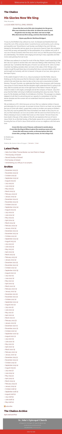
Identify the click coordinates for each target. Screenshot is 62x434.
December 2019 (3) (11, 357)
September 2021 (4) (11, 302)
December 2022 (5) (11, 262)
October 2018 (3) (10, 389)
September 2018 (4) (11, 391)
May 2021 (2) (9, 312)
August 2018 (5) (10, 394)
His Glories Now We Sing (21, 18)
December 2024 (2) (11, 199)
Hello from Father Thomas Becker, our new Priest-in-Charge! (25, 152)
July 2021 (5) (9, 307)
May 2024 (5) (9, 218)
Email (37, 143)
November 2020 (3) (11, 328)
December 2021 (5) (11, 294)
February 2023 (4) (11, 257)
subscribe (9, 406)
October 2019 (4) (10, 362)
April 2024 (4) (9, 220)
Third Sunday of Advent (13, 155)
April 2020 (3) (9, 347)
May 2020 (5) (9, 344)
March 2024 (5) (10, 223)
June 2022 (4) (9, 278)
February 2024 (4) (11, 225)
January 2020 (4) (10, 355)
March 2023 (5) (10, 254)
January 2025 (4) (10, 196)
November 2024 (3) (11, 202)
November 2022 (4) (11, 265)
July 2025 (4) (9, 183)
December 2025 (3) (11, 170)
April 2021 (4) (9, 315)
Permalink (31, 143)
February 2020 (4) (11, 352)
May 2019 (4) (9, 376)
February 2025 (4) (11, 194)
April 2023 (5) (9, 252)
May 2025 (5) (9, 189)
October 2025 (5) (10, 175)
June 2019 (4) (9, 373)
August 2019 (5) (10, 368)
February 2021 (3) (11, 320)
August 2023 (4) (10, 241)
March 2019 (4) (10, 381)
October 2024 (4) (11, 204)
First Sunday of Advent (12, 160)
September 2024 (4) (11, 207)
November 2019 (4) (11, 360)
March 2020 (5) (10, 349)
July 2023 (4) (9, 244)
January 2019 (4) (10, 386)
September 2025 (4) (11, 178)
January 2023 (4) (10, 260)
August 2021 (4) (10, 304)
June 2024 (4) (9, 215)
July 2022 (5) (9, 275)
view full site (31, 432)
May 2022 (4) (9, 281)
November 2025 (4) (11, 173)
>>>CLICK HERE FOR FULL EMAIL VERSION (18, 24)
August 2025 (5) (10, 181)
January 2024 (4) (10, 228)
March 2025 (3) (10, 191)
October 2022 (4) (10, 268)
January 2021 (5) (10, 323)
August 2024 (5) (10, 210)
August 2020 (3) (10, 336)
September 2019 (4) (11, 365)
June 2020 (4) (9, 341)
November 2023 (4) (11, 233)
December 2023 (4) (11, 231)
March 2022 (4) (10, 286)
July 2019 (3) (9, 370)
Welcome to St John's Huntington (31, 2)
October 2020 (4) (11, 331)
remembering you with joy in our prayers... (19, 162)
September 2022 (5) (11, 270)
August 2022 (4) (10, 273)
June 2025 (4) (9, 186)
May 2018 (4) (9, 402)
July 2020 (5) (9, 339)
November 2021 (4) (11, 297)
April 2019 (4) (9, 378)
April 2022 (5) (9, 283)
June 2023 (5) (9, 246)
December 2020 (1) (11, 326)
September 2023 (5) (11, 239)
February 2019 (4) (11, 384)
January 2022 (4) (10, 291)
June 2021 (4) (9, 310)
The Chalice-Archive (15, 411)
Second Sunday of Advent (14, 157)
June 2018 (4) (9, 399)
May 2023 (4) (9, 249)
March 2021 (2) (10, 318)
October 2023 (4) (10, 236)
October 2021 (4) (10, 299)
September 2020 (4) (11, 333)
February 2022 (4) (11, 289)
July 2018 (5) (9, 397)
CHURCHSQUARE (36, 427)
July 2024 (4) (9, 212)
